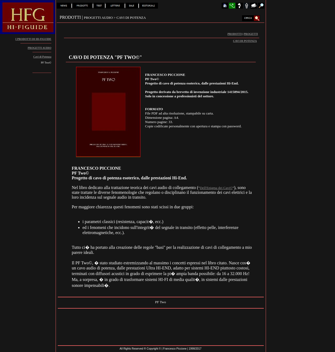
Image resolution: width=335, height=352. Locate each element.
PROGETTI (251, 33)
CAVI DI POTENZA (245, 40)
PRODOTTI (235, 33)
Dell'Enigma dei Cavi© (216, 188)
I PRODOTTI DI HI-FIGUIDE (33, 39)
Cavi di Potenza (42, 56)
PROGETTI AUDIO (39, 47)
